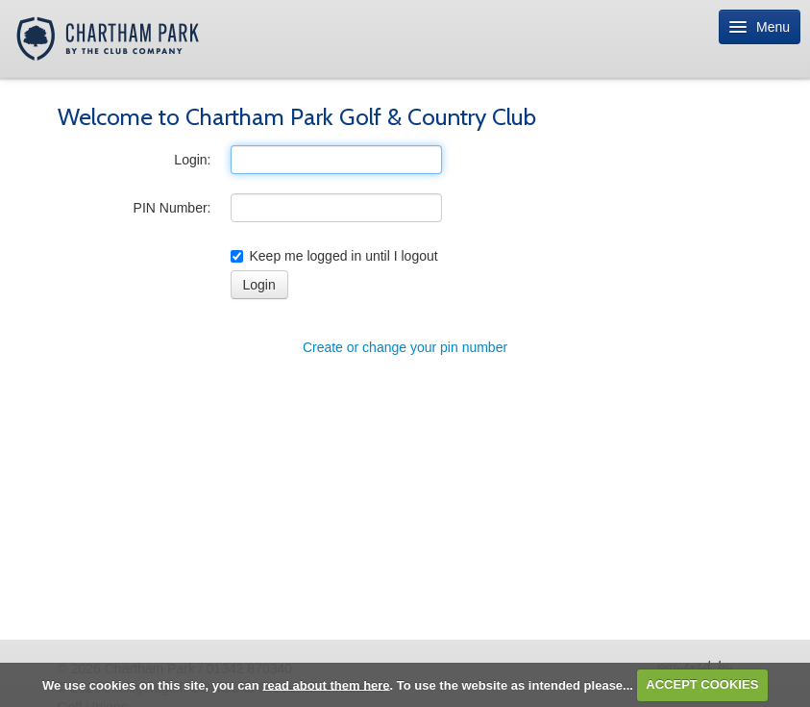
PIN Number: (172, 207)
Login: (192, 159)
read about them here (325, 684)
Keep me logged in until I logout (334, 256)
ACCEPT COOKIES (702, 684)
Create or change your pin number (405, 347)
